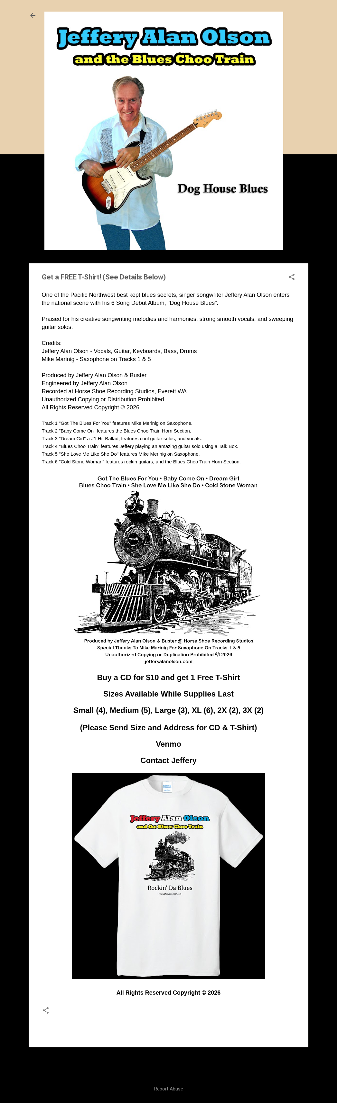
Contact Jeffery (168, 760)
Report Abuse (168, 1089)
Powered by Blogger (168, 1063)
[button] (291, 277)
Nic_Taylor (182, 1076)
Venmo (168, 744)
